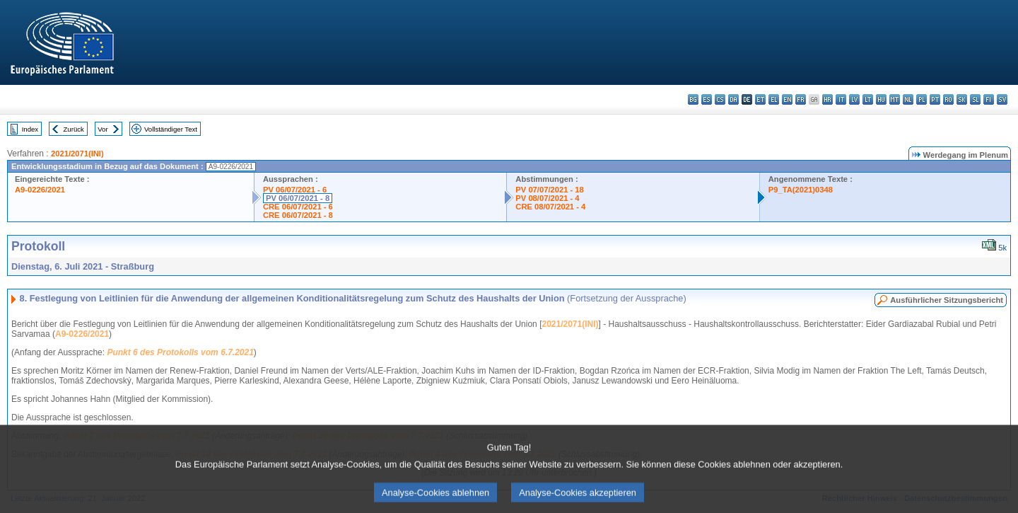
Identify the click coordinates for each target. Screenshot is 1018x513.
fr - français (800, 99)
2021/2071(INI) (77, 153)
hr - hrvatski (827, 99)
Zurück (74, 129)
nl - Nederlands (908, 99)
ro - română (948, 99)
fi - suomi (988, 99)
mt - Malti (894, 99)
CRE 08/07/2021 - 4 (550, 206)
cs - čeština (720, 99)
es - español (706, 99)
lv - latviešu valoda (854, 99)
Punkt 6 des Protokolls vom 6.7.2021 (180, 352)
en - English (787, 99)
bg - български (693, 99)
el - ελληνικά (773, 99)
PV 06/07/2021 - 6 (295, 189)
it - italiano (841, 99)
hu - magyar (881, 99)
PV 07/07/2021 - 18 (549, 189)
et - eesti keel (760, 99)
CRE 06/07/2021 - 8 (298, 215)
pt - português (935, 99)
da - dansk (733, 99)
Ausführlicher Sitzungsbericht (946, 300)
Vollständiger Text (170, 129)
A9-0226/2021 (40, 189)
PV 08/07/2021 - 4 (547, 198)
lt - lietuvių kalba (867, 99)
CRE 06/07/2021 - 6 (298, 206)
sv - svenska (1002, 99)
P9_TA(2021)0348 (800, 189)
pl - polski (921, 99)
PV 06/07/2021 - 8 (297, 198)
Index (30, 129)
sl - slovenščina (975, 99)
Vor (102, 129)
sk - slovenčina (961, 99)
